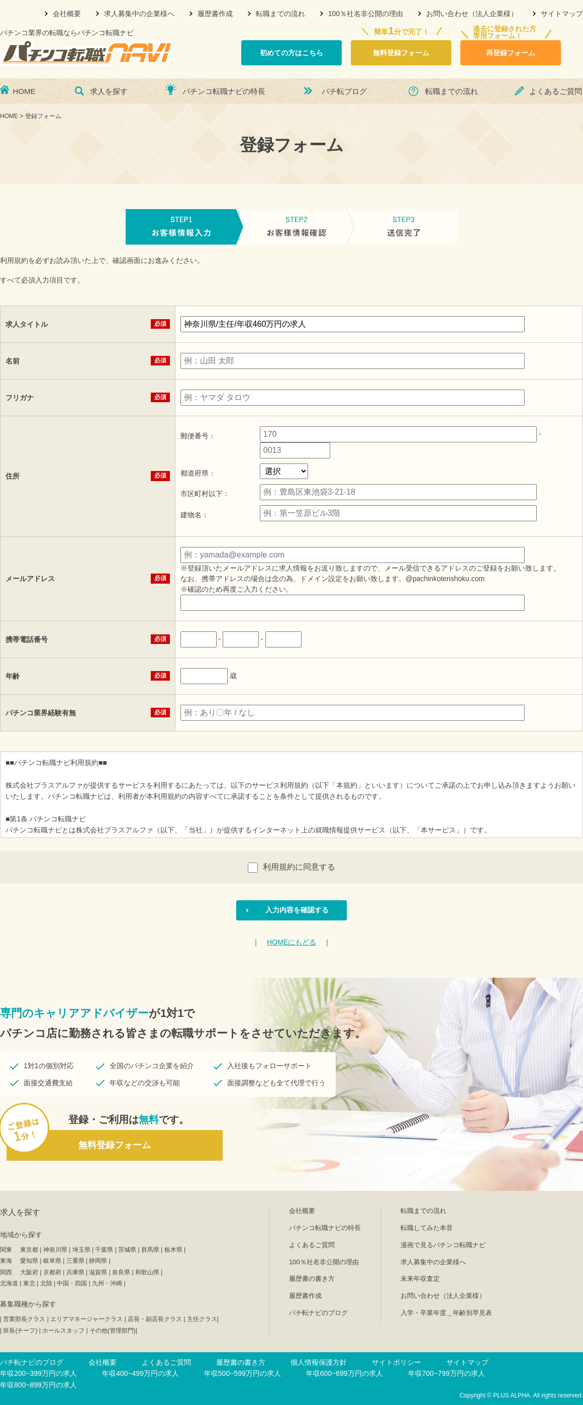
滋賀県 (98, 1272)
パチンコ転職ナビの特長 (223, 91)
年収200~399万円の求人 (38, 1373)
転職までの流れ (280, 14)
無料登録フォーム (401, 53)
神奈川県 (55, 1249)
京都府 (52, 1272)
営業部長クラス (24, 1319)
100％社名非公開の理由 (365, 14)
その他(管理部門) (112, 1330)
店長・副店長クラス (155, 1319)
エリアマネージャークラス (86, 1319)
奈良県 (121, 1272)
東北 (29, 1283)
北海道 (9, 1283)
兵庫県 (75, 1272)
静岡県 (98, 1260)
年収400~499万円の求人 (140, 1373)
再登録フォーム (510, 53)
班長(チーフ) (20, 1330)
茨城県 (127, 1249)
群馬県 (150, 1249)
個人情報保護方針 (318, 1362)
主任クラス (202, 1319)
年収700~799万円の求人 (446, 1373)
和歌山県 (147, 1272)
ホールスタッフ (63, 1330)
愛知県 (29, 1260)
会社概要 (67, 14)
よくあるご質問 (555, 91)
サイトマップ (562, 14)
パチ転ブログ (344, 91)
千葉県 (104, 1249)
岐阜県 (52, 1260)
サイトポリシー (396, 1362)
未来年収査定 (420, 1278)
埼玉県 (81, 1249)
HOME (24, 91)
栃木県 (173, 1249)
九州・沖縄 (107, 1283)
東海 (6, 1260)
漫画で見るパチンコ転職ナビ (443, 1245)
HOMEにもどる (291, 942)
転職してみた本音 (427, 1228)
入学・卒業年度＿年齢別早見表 (446, 1313)
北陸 (46, 1283)
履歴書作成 (215, 14)
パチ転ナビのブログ (318, 1313)
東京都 (29, 1249)
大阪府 (29, 1272)
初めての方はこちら (291, 53)
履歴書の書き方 (312, 1278)
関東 (6, 1249)
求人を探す (109, 91)
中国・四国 (72, 1283)
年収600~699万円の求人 (344, 1373)
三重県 (75, 1260)
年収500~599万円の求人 (242, 1373)
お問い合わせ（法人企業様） (472, 14)
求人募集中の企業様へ (139, 14)
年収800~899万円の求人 (38, 1385)
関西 (6, 1272)
